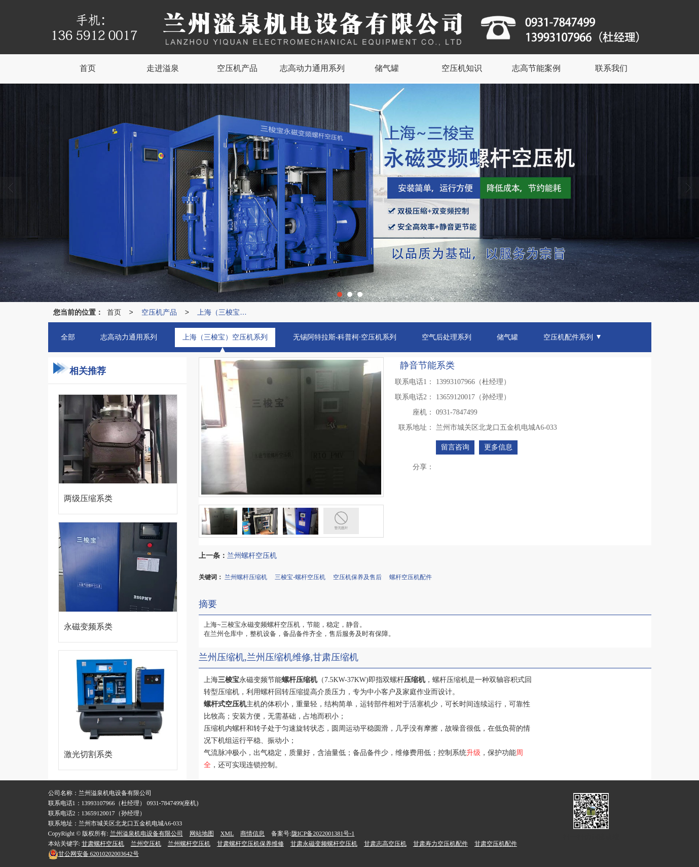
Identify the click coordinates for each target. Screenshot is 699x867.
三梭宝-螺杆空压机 (300, 577)
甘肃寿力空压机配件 (440, 843)
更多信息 (498, 447)
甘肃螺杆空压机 (103, 843)
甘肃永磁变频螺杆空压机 (323, 843)
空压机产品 (159, 312)
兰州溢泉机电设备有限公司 (146, 833)
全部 (68, 337)
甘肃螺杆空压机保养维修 (250, 843)
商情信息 (252, 833)
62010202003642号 (93, 853)
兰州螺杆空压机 (252, 555)
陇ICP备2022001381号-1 (323, 833)
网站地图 (202, 833)
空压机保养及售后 (357, 577)
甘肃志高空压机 (385, 843)
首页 (114, 312)
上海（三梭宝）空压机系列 (224, 312)
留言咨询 (455, 447)
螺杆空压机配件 (410, 577)
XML (227, 833)
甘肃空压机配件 (495, 843)
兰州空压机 (146, 843)
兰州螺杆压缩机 (246, 577)
